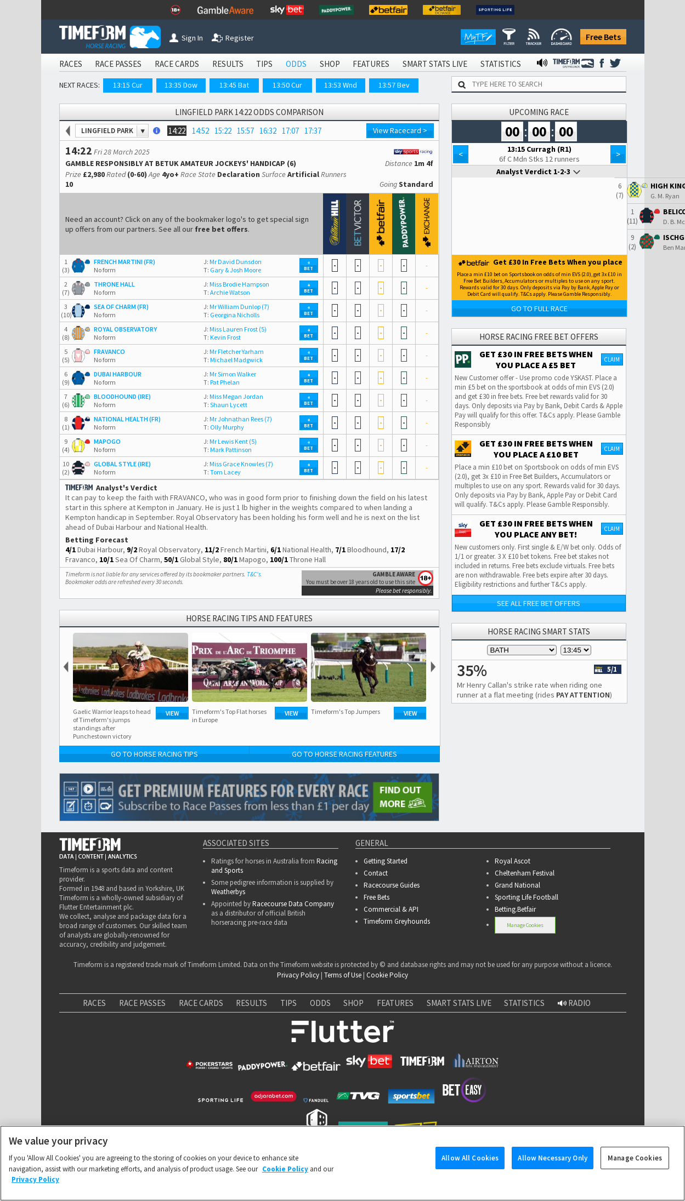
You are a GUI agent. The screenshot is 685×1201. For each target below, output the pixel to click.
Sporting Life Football (526, 897)
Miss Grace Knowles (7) (238, 464)
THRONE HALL (114, 284)
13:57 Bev (394, 85)
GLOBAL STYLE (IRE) (122, 464)
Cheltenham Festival (524, 873)
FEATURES (371, 64)
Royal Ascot (512, 861)
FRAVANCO (109, 351)
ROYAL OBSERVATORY (125, 329)
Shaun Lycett (225, 405)
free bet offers (221, 229)
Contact (376, 873)
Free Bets (603, 36)
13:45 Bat (234, 85)
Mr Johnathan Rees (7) (237, 419)
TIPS (264, 64)
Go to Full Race (539, 308)
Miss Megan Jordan (233, 396)
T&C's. (254, 574)
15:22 (222, 130)
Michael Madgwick (233, 360)
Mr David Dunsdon (232, 262)
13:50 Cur (287, 85)
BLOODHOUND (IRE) (122, 396)
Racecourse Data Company (293, 903)
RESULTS (228, 64)
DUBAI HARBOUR (117, 374)
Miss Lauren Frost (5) (235, 329)
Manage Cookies (525, 925)
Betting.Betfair (515, 909)
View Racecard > (400, 130)
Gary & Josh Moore (232, 270)
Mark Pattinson (227, 449)
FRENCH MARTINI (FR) (124, 262)
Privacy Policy (298, 975)
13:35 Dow (181, 85)
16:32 (267, 130)
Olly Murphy (223, 427)
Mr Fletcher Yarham (233, 351)
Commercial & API (391, 909)
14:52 (200, 130)
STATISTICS (500, 64)
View (172, 713)
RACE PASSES (118, 64)
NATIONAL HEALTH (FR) (127, 419)
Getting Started (385, 861)
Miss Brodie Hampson (236, 284)
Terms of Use (342, 975)
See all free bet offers (538, 603)
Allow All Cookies (470, 1164)
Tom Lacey (222, 472)
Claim (612, 359)
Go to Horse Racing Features (344, 754)
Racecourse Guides (392, 885)
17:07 (290, 130)
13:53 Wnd (340, 85)
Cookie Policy (387, 975)
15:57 (245, 130)
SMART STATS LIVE (435, 64)
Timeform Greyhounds (397, 921)
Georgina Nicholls (231, 315)
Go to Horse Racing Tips (154, 754)
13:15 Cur (128, 85)
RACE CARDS (177, 64)
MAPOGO (107, 441)
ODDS (296, 64)
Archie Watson (226, 292)
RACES (70, 64)
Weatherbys (228, 891)
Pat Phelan (221, 382)
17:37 (312, 130)
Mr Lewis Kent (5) (230, 441)
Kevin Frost (222, 337)
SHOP (330, 64)
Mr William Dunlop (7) (236, 306)
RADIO (574, 1003)
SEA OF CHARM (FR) (121, 306)
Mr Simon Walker (229, 374)
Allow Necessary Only (552, 1164)
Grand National (517, 885)
